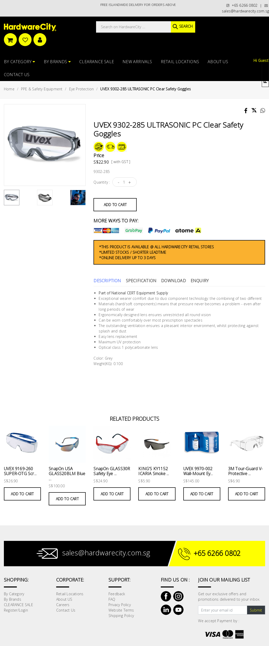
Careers (62, 604)
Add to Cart (115, 203)
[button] (268, 29)
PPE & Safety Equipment (41, 88)
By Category (19, 61)
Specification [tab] (141, 280)
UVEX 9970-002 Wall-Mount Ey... (198, 470)
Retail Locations (180, 61)
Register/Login (16, 609)
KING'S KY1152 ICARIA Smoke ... (153, 470)
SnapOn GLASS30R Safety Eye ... (111, 470)
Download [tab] (173, 280)
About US (218, 61)
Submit (256, 609)
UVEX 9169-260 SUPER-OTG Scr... (20, 470)
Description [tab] (107, 280)
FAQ (111, 598)
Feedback (116, 593)
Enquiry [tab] (200, 280)
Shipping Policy (121, 615)
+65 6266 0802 (241, 5)
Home (9, 88)
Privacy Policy (119, 604)
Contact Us (17, 74)
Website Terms (121, 609)
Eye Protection (81, 88)
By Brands (57, 61)
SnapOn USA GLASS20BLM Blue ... (67, 473)
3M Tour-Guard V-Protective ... (245, 470)
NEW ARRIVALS (137, 61)
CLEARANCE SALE (96, 61)
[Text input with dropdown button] (222, 609)
